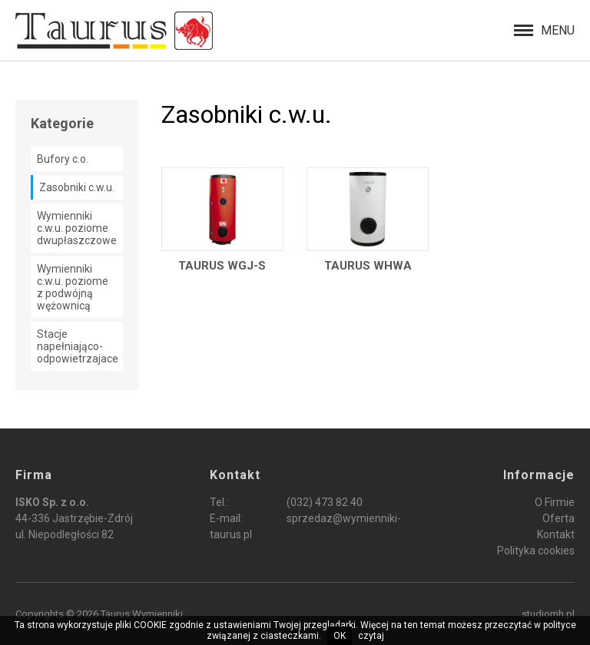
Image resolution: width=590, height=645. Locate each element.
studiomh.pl (548, 614)
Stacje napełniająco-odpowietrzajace (77, 346)
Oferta (558, 518)
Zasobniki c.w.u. (76, 187)
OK (339, 635)
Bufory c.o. (62, 159)
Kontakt (556, 534)
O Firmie (555, 502)
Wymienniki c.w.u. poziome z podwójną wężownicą (72, 287)
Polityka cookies (536, 550)
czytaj (371, 635)
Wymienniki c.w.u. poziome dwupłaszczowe (77, 228)
